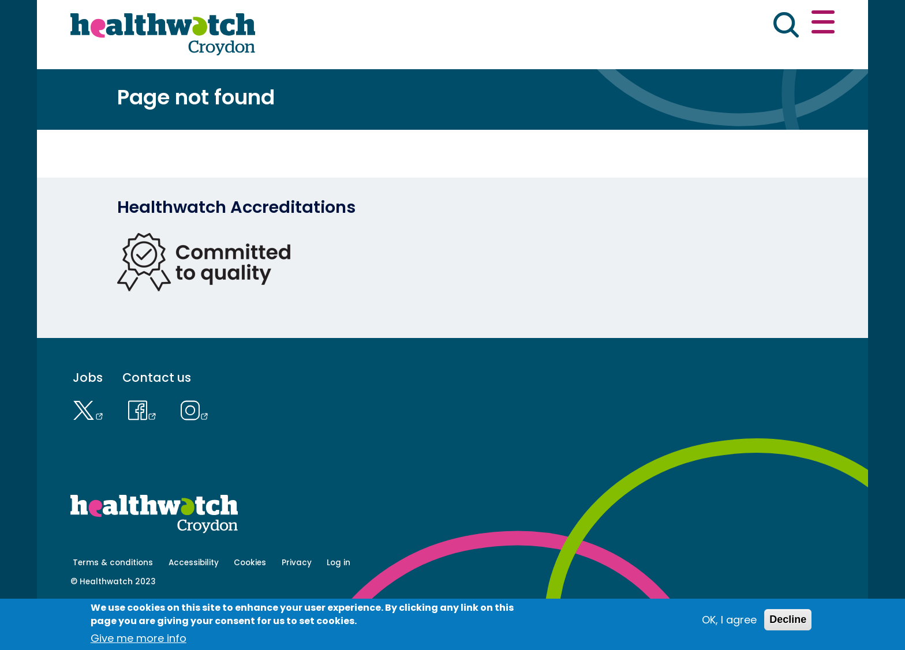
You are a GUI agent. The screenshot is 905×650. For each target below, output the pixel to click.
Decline (787, 619)
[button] (665, 25)
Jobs (88, 417)
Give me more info (138, 638)
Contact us (779, 24)
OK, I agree (729, 620)
